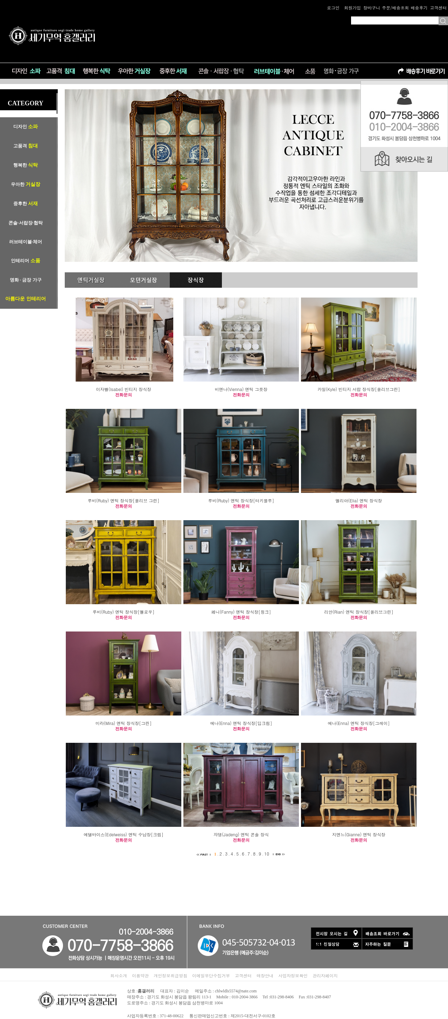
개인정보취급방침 (170, 975)
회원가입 (352, 8)
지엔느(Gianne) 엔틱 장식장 (358, 834)
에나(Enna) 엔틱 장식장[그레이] (359, 723)
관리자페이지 (325, 975)
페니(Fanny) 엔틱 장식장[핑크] (241, 612)
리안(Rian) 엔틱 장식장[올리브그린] (358, 612)
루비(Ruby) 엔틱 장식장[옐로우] (124, 612)
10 (266, 854)
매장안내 (265, 975)
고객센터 (438, 8)
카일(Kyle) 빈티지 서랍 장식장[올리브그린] (358, 389)
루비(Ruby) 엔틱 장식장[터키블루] (241, 500)
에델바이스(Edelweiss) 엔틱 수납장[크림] (123, 834)
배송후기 (419, 8)
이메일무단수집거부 (211, 975)
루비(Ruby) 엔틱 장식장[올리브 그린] (124, 500)
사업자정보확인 (293, 975)
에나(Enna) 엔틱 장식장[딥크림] (241, 723)
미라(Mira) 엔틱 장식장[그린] (124, 723)
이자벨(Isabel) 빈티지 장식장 (123, 389)
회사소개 (118, 975)
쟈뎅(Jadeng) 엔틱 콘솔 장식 (241, 834)
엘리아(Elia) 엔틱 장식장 (358, 500)
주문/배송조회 (395, 8)
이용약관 (140, 975)
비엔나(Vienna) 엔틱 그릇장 (241, 389)
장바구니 (371, 8)
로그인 (333, 8)
